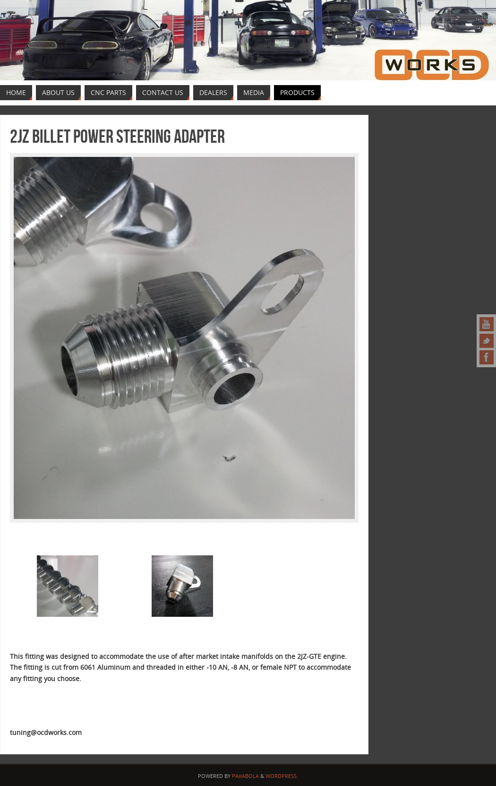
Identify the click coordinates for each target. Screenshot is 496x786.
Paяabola (245, 775)
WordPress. (281, 775)
